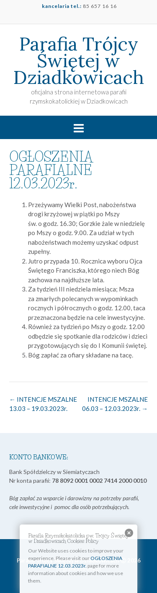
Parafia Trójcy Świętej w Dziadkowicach (78, 60)
